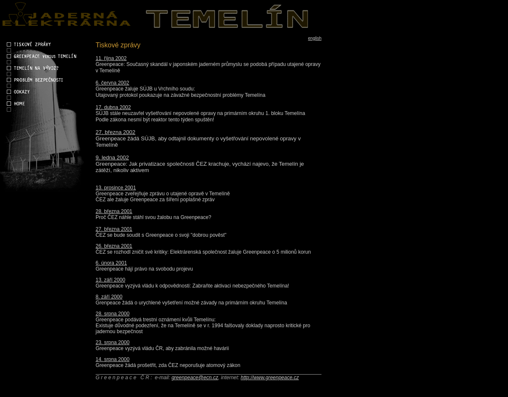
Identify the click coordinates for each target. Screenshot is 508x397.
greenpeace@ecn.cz (194, 378)
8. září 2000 (109, 297)
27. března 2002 (115, 132)
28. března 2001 (114, 211)
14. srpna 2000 (112, 359)
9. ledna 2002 (112, 157)
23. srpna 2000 (112, 342)
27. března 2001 (114, 229)
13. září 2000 (110, 280)
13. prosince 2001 (116, 188)
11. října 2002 (111, 58)
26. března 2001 (114, 246)
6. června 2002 (112, 83)
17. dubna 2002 (113, 107)
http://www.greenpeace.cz (270, 378)
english (314, 38)
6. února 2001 (111, 263)
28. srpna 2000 (112, 314)
